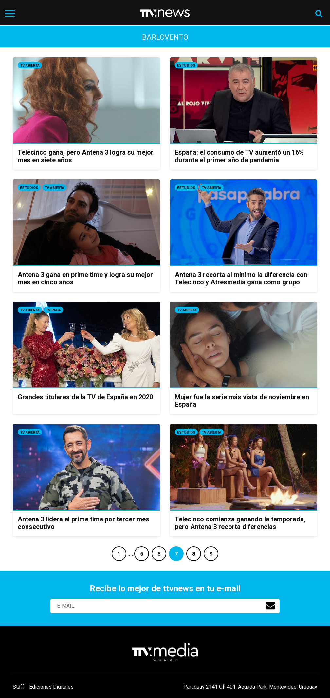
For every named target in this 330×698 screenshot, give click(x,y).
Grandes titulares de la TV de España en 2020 (85, 397)
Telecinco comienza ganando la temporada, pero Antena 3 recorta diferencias (240, 523)
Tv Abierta (30, 65)
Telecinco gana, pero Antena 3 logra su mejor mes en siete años (86, 156)
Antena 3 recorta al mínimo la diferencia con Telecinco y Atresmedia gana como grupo (241, 278)
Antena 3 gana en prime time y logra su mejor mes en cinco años (85, 278)
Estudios (186, 65)
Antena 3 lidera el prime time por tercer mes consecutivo (83, 523)
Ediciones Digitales (51, 687)
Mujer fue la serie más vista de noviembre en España (242, 400)
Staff (18, 687)
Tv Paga (53, 310)
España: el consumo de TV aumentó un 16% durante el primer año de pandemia (239, 156)
